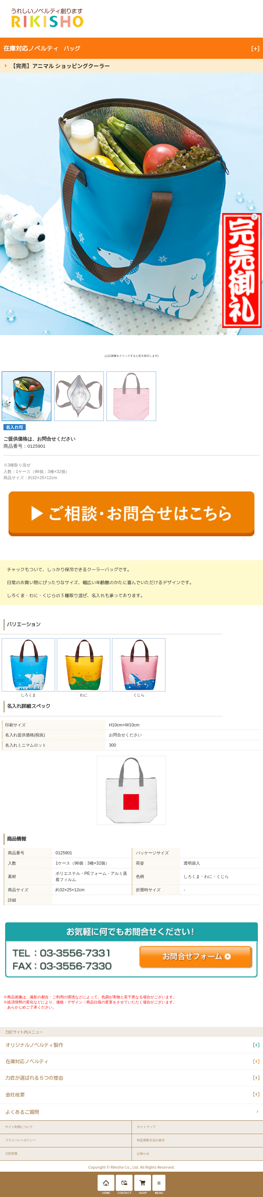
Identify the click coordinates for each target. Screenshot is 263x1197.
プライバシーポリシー (20, 1140)
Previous (8, 216)
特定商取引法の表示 (151, 1140)
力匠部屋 (11, 1153)
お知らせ (143, 1153)
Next (254, 216)
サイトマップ (146, 1127)
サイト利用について (19, 1127)
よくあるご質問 (22, 1112)
